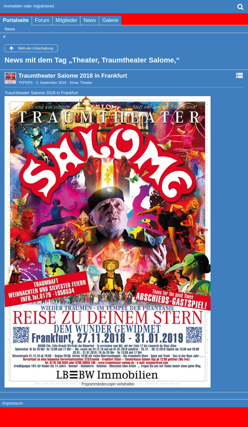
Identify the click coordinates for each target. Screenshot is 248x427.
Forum (42, 20)
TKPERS (25, 82)
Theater (86, 82)
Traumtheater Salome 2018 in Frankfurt (72, 76)
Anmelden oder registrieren (29, 6)
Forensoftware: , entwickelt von (124, 414)
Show (73, 82)
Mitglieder (67, 20)
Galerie (110, 20)
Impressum (12, 403)
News (89, 20)
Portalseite (16, 20)
